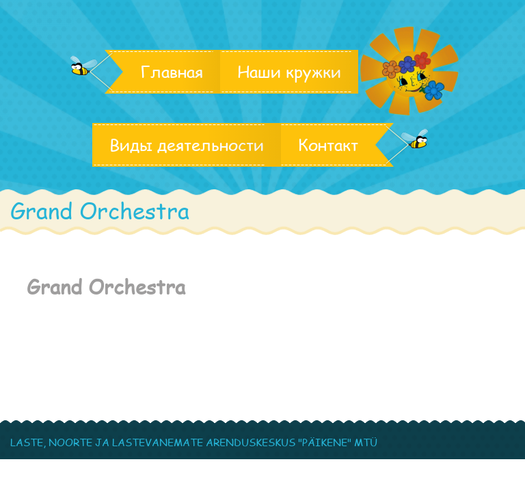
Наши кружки (289, 72)
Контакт (328, 145)
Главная (171, 72)
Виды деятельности (186, 145)
